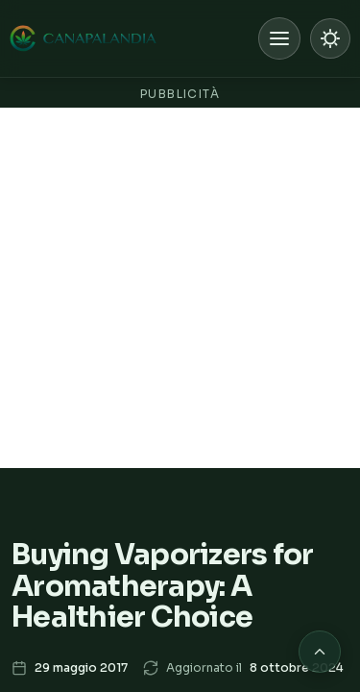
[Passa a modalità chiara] (330, 38)
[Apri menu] (279, 38)
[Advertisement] (180, 288)
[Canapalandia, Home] (84, 38)
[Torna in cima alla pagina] (320, 651)
